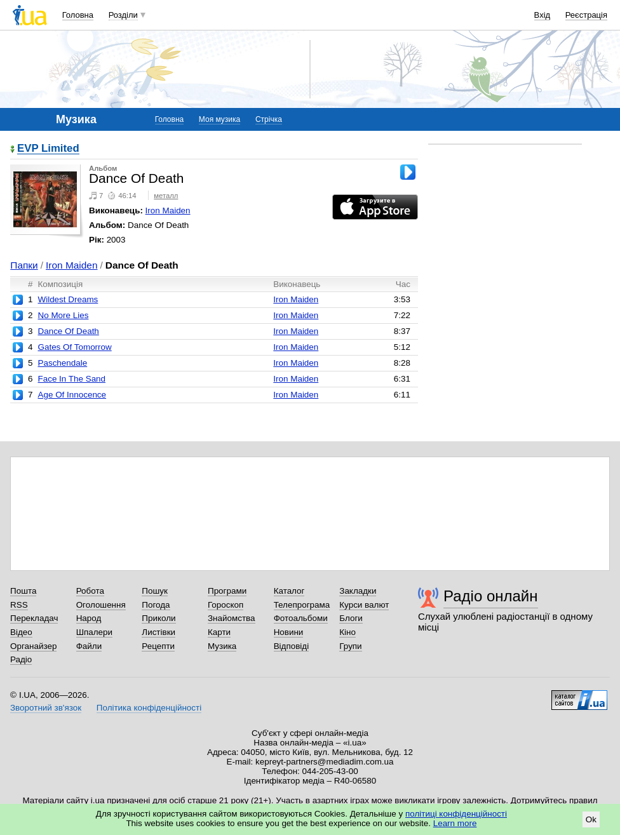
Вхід (542, 15)
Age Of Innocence (71, 394)
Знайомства (231, 618)
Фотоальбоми (301, 618)
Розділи (123, 15)
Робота (90, 591)
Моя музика (219, 119)
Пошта (23, 591)
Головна (77, 15)
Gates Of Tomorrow (74, 347)
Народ (89, 618)
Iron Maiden (168, 210)
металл (166, 195)
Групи (350, 646)
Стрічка (268, 119)
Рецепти (158, 646)
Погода (156, 605)
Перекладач (34, 618)
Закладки (357, 591)
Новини (289, 632)
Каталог (289, 591)
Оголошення (101, 605)
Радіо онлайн (490, 596)
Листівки (158, 632)
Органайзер (33, 646)
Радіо (21, 659)
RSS (19, 605)
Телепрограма (302, 605)
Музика (222, 646)
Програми (227, 591)
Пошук (155, 591)
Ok (591, 819)
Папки (23, 265)
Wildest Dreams (67, 299)
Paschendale (62, 363)
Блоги (351, 618)
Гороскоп (225, 605)
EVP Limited (48, 149)
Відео (21, 632)
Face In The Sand (71, 379)
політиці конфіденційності (456, 813)
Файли (89, 646)
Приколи (158, 618)
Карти (219, 632)
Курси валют (364, 605)
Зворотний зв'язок (45, 707)
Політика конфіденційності (149, 707)
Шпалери (94, 632)
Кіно (347, 632)
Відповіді (291, 646)
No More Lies (62, 315)
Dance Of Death (67, 331)
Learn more (455, 823)
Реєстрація (586, 15)
